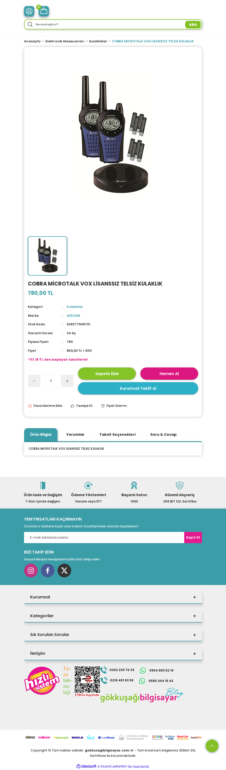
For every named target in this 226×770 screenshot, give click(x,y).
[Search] (113, 24)
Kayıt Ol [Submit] (193, 537)
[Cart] (44, 11)
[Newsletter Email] (113, 537)
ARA (193, 24)
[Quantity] (50, 381)
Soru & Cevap (163, 434)
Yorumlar (75, 434)
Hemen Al (169, 373)
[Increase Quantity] (67, 381)
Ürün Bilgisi (40, 434)
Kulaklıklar (76, 307)
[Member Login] (29, 11)
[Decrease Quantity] (34, 381)
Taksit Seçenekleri (117, 434)
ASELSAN (74, 315)
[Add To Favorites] (45, 406)
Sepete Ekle (107, 373)
